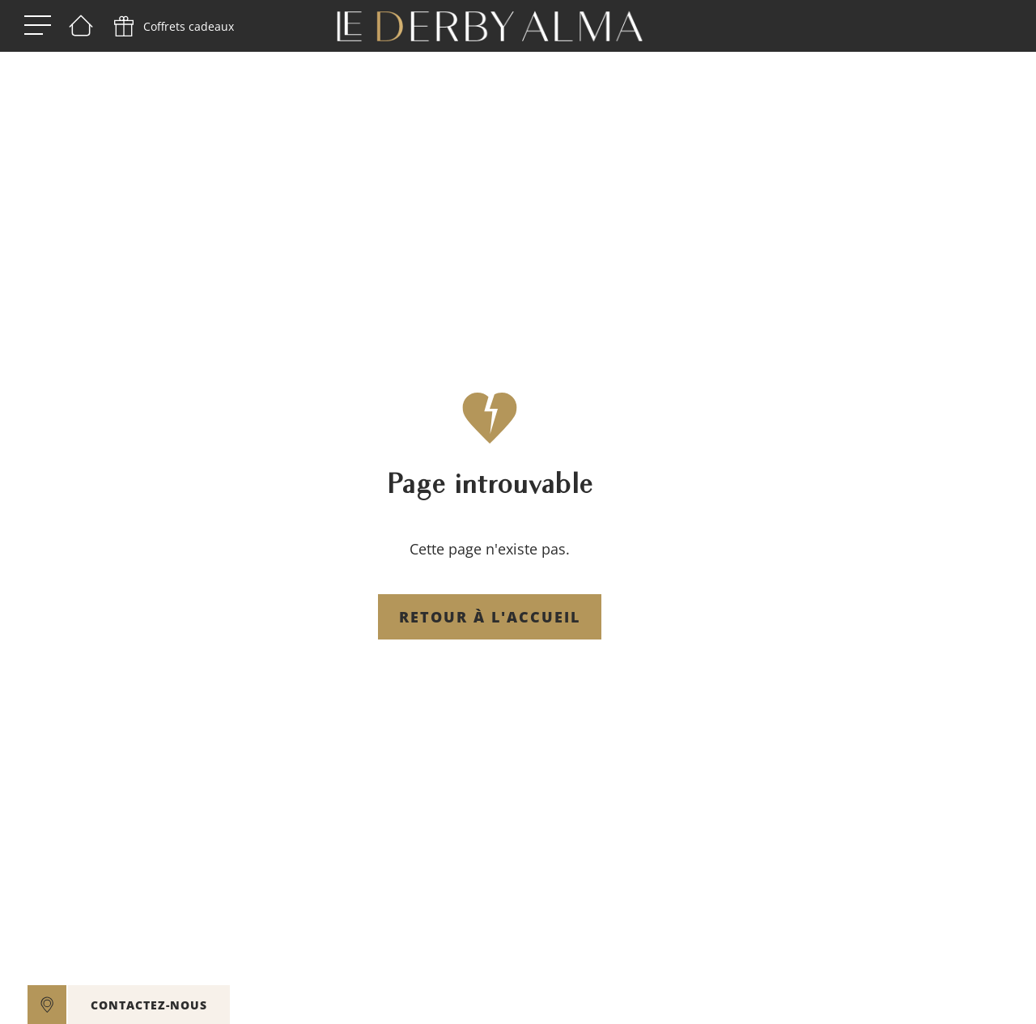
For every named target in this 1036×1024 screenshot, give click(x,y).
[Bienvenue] (81, 27)
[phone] (172, 27)
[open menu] (37, 26)
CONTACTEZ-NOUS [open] (149, 1005)
